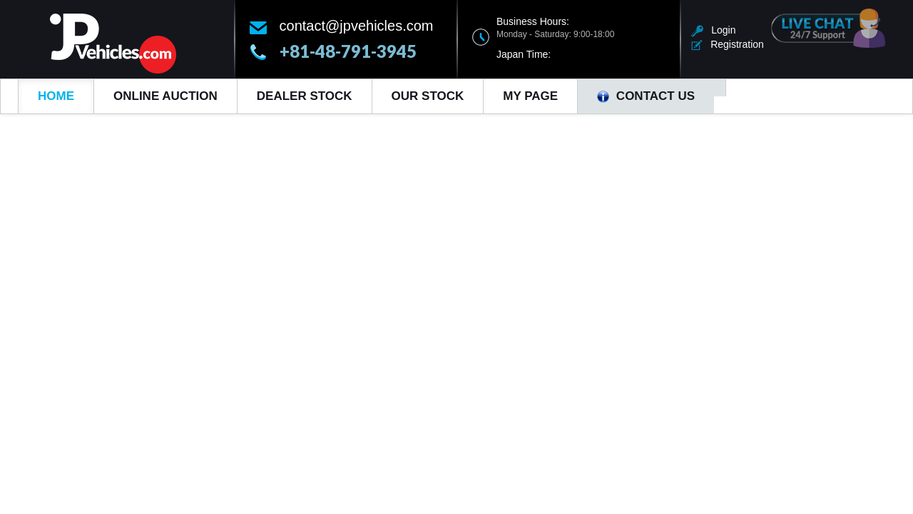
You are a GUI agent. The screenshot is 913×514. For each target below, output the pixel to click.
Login (713, 30)
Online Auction (165, 96)
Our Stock (428, 96)
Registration (727, 44)
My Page (530, 96)
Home (56, 96)
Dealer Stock (304, 96)
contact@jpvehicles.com (357, 26)
